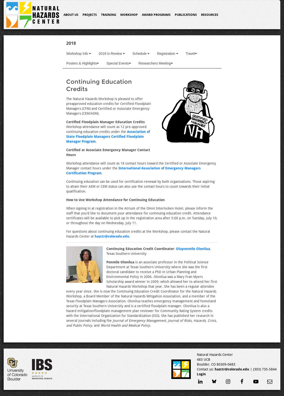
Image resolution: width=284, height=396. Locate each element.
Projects (89, 15)
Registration (167, 53)
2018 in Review (112, 53)
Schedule (140, 53)
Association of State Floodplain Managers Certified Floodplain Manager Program (108, 136)
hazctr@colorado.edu (112, 236)
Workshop (129, 15)
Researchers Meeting (155, 63)
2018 (71, 43)
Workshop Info (78, 53)
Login (201, 374)
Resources (209, 15)
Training (108, 15)
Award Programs (156, 15)
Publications (186, 15)
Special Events (118, 63)
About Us (71, 15)
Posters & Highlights (82, 63)
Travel (191, 53)
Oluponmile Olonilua (193, 249)
